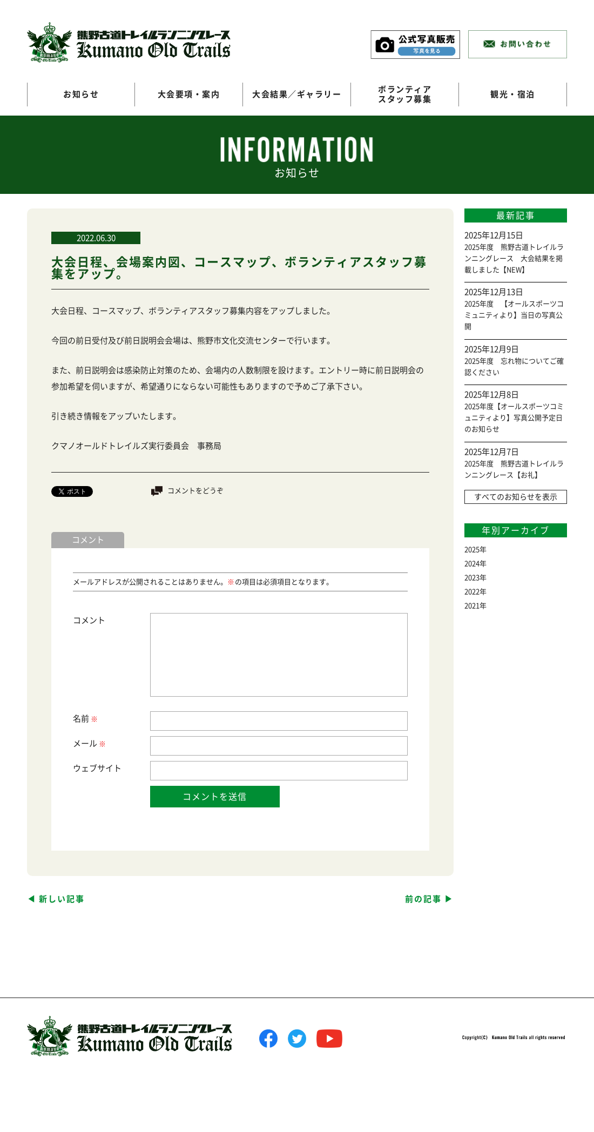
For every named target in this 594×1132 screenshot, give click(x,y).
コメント (89, 620)
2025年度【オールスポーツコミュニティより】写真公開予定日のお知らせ (514, 418)
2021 (472, 605)
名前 (85, 719)
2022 (472, 591)
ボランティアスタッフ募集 (404, 94)
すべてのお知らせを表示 (515, 497)
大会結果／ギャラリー (296, 94)
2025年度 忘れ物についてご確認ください (514, 367)
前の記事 (423, 899)
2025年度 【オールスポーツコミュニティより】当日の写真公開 (514, 315)
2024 (472, 563)
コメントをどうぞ (195, 490)
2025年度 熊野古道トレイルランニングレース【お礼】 (514, 469)
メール (89, 744)
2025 (472, 549)
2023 (472, 577)
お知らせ (81, 94)
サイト (109, 768)
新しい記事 (62, 899)
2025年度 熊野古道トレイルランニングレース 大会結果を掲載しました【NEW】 (514, 258)
